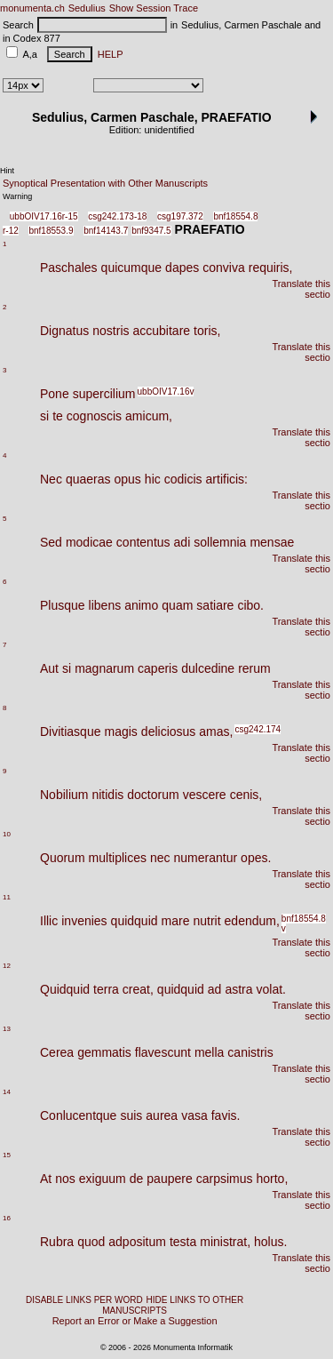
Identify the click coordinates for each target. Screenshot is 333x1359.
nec (160, 858)
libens (105, 605)
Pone (54, 394)
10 (7, 834)
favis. (226, 1115)
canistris (250, 1052)
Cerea (57, 1052)
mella (209, 1052)
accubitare (162, 331)
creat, (138, 989)
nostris (110, 331)
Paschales (69, 267)
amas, (216, 731)
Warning (17, 196)
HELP (107, 54)
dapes (182, 267)
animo (141, 605)
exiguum (102, 1178)
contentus (143, 542)
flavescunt (163, 1052)
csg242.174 (257, 729)
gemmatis (104, 1052)
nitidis (107, 794)
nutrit (206, 921)
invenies (84, 921)
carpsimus (224, 1178)
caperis (158, 668)
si (44, 416)
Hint (7, 170)
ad (215, 989)
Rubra (57, 1242)
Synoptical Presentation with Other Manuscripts (105, 183)
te (57, 416)
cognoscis (94, 416)
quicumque (132, 267)
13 (7, 1029)
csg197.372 (180, 216)
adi (182, 542)
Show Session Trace (153, 8)
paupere (169, 1178)
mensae (272, 542)
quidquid (134, 921)
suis (131, 1115)
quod (91, 1242)
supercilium (104, 394)
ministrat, (225, 1242)
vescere (204, 794)
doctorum (152, 794)
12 (7, 966)
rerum (254, 668)
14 (7, 1092)
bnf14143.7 (105, 231)
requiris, (271, 267)
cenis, (246, 794)
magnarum (104, 668)
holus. (270, 1242)
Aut (49, 668)
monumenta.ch (32, 8)
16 (7, 1218)
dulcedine (207, 668)
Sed (51, 542)
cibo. (250, 605)
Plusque (62, 605)
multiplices (118, 858)
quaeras (88, 479)
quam (177, 605)
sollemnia (220, 542)
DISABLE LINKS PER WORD (84, 1300)
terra (106, 989)
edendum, (252, 921)
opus (128, 479)
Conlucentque (78, 1115)
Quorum (62, 858)
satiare (215, 605)
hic (153, 479)
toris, (207, 331)
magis (120, 731)
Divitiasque (70, 731)
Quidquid (65, 989)
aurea (162, 1115)
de (137, 1178)
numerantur (206, 858)
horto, (273, 1178)
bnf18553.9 (50, 231)
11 (7, 897)
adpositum (137, 1242)
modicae (89, 542)
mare (176, 921)
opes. (256, 858)
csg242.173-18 (117, 216)
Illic (49, 921)
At (46, 1178)
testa (183, 1242)
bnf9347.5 (151, 231)
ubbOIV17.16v (166, 391)
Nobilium (64, 794)
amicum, (148, 416)
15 (7, 1155)
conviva (223, 267)
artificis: (227, 479)
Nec (51, 479)
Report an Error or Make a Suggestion (135, 1320)
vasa (194, 1115)
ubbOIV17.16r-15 (44, 216)
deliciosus (168, 731)
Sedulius (87, 8)
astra (238, 989)
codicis (183, 479)
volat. (271, 989)
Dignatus (64, 331)
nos (65, 1178)
